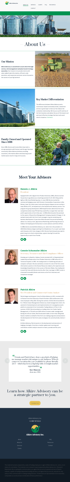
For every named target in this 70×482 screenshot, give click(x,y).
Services (33, 4)
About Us (25, 4)
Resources (52, 4)
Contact (33, 8)
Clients (40, 4)
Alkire (19, 439)
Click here (50, 117)
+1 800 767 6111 (35, 421)
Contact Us (35, 403)
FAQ (46, 4)
